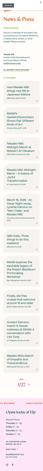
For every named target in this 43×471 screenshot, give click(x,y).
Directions (11, 449)
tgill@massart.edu (12, 63)
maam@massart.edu (15, 454)
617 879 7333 (11, 457)
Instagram (7, 464)
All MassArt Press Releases (16, 70)
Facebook (12, 464)
